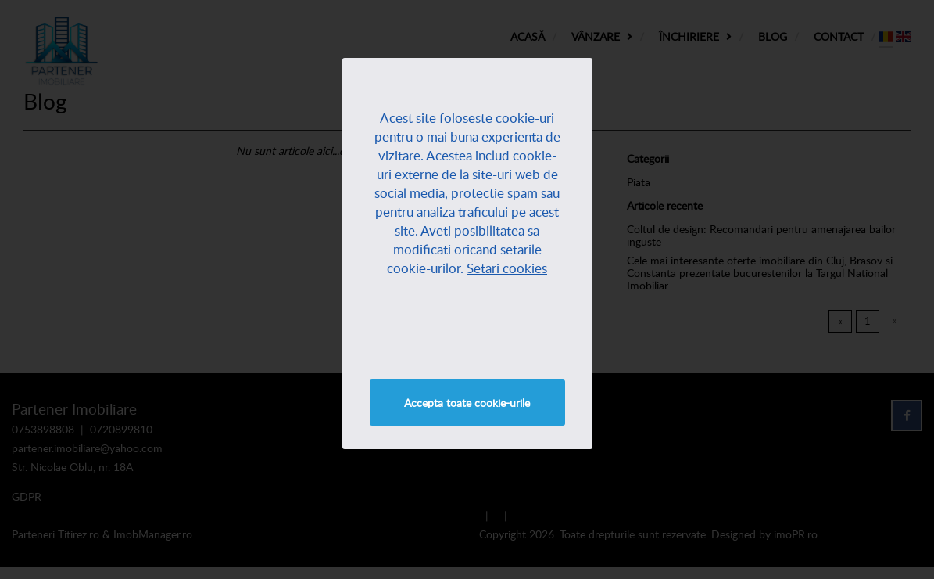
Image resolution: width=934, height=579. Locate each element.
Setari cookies (507, 268)
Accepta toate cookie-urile (467, 402)
